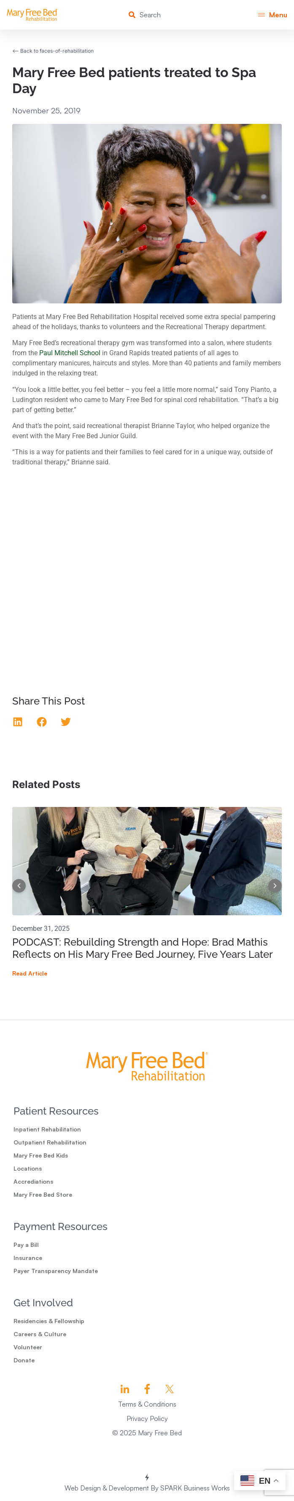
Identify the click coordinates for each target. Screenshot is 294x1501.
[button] (272, 15)
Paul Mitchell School (69, 353)
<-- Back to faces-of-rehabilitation (53, 51)
